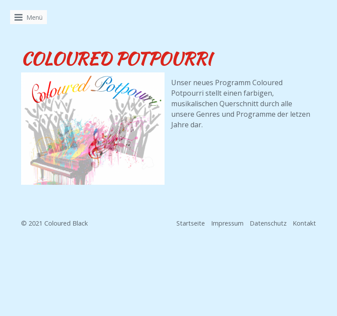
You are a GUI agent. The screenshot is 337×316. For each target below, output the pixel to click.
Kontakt (304, 223)
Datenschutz (268, 223)
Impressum (227, 223)
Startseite (190, 223)
